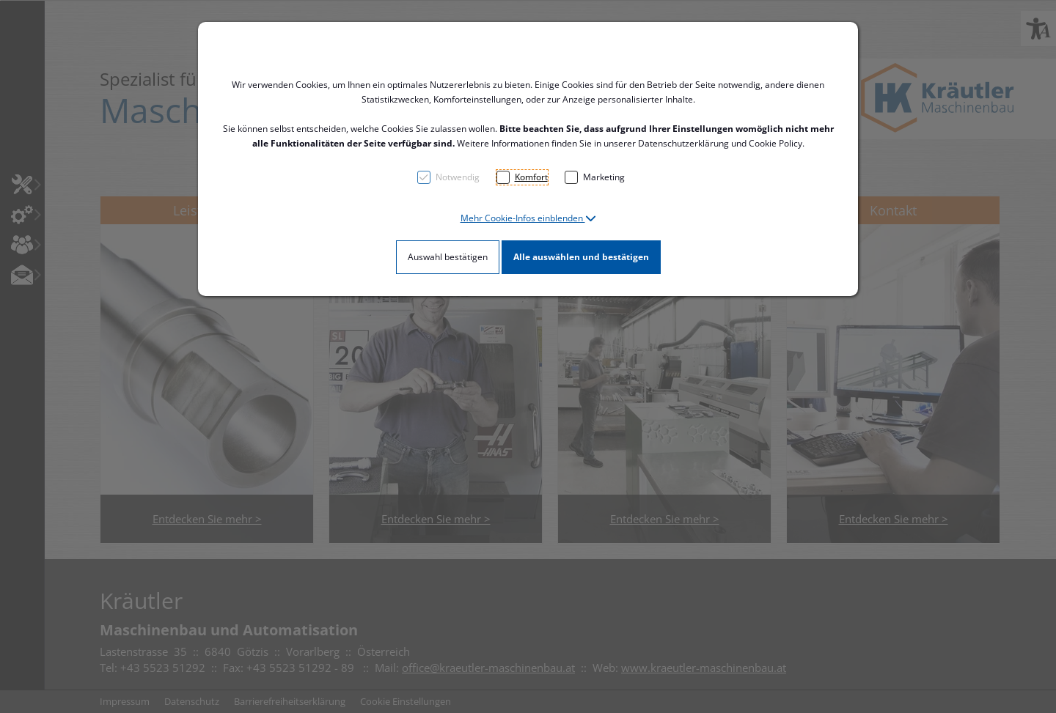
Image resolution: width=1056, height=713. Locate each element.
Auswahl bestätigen (448, 257)
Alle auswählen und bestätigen (581, 257)
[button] (528, 218)
